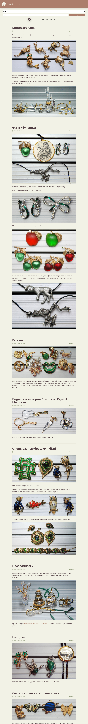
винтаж (72, 31)
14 (47, 19)
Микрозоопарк (23, 28)
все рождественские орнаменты (36, 624)
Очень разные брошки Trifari (34, 448)
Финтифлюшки (24, 127)
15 (51, 19)
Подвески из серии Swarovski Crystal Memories (39, 400)
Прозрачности (23, 566)
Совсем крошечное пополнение (36, 693)
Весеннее (19, 340)
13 (43, 19)
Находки (18, 637)
